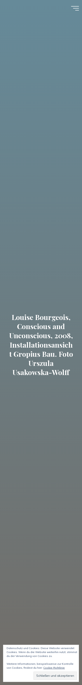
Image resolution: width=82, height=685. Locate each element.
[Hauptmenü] (75, 8)
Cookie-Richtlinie (54, 667)
